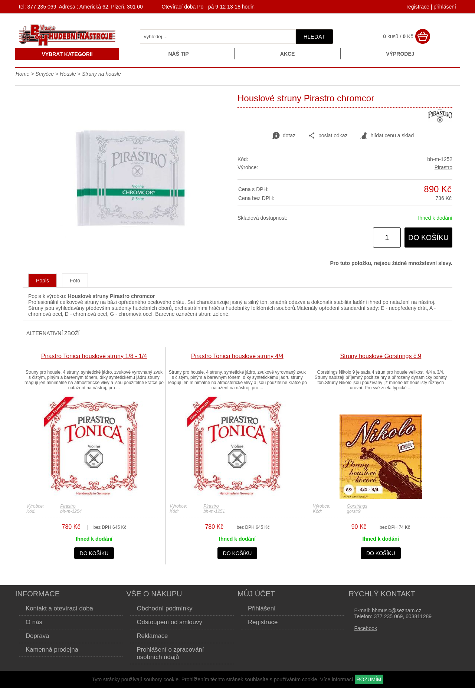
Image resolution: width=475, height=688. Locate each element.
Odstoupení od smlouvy (169, 622)
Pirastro (443, 167)
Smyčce (45, 74)
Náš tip (178, 54)
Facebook (365, 628)
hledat (314, 36)
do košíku (428, 237)
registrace (417, 7)
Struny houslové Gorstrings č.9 (381, 356)
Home (22, 74)
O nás (34, 622)
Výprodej (400, 54)
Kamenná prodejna (52, 649)
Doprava (37, 635)
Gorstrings (357, 506)
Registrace (263, 622)
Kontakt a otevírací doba (59, 608)
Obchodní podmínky (165, 608)
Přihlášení (262, 608)
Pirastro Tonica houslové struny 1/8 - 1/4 (94, 356)
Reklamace (152, 635)
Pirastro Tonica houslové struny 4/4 (237, 356)
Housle (68, 74)
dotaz (283, 136)
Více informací (336, 679)
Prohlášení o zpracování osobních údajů (170, 653)
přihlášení (444, 7)
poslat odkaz (328, 136)
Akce (287, 54)
